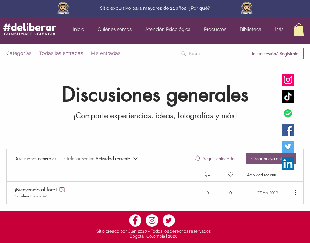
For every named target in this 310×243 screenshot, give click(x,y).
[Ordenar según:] (101, 158)
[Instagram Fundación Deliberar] (288, 80)
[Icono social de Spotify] (288, 113)
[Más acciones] (292, 193)
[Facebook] (135, 220)
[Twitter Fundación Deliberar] (288, 147)
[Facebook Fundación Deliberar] (288, 130)
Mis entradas (106, 53)
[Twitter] (169, 220)
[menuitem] (214, 158)
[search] (208, 53)
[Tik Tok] (288, 96)
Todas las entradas (61, 53)
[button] (299, 29)
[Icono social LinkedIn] (288, 163)
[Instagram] (152, 220)
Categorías (19, 53)
